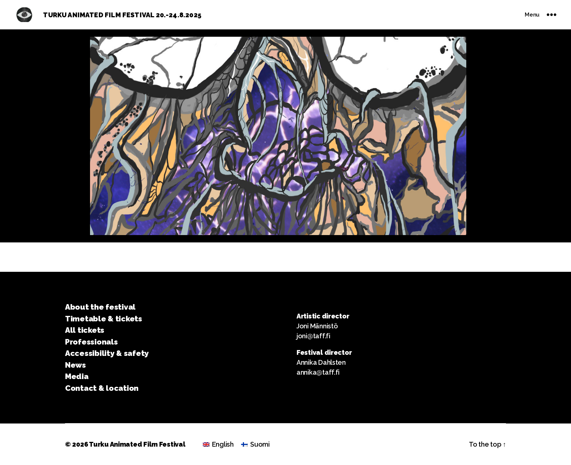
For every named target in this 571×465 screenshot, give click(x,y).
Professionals (91, 341)
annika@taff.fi (318, 372)
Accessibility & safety (107, 353)
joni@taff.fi (313, 336)
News (75, 365)
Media (77, 376)
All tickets (84, 330)
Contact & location (102, 388)
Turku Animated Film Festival (137, 444)
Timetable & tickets (103, 318)
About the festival (100, 306)
